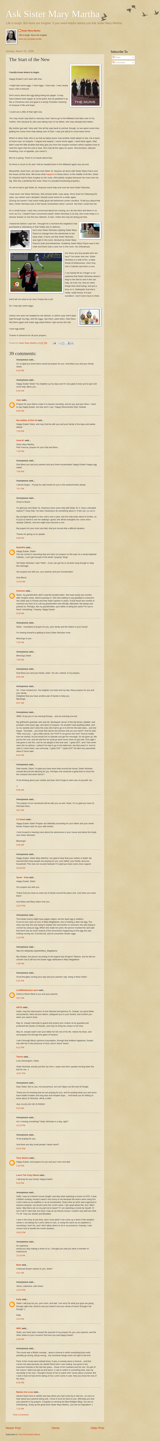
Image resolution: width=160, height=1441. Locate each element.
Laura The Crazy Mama (27, 1175)
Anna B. (20, 440)
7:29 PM (20, 451)
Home (55, 1428)
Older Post (97, 1428)
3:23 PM (20, 1319)
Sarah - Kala (22, 877)
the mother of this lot (26, 420)
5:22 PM (20, 981)
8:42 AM (20, 755)
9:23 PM (20, 1183)
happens (50, 174)
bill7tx (19, 1007)
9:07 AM (20, 810)
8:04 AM (20, 677)
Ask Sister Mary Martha (53, 14)
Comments (118, 62)
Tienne (19, 1056)
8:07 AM (20, 703)
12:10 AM (20, 1255)
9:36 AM (20, 845)
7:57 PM (20, 488)
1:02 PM (20, 937)
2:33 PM (20, 1165)
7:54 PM (20, 471)
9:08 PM (20, 538)
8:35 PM (20, 1382)
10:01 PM (20, 1232)
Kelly (18, 1299)
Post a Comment (21, 1414)
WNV (18, 1328)
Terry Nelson (22, 1158)
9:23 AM (20, 1108)
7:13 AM (20, 1408)
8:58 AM (20, 790)
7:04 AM (20, 642)
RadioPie (20, 547)
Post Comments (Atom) (29, 1434)
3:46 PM (20, 1339)
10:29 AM (20, 868)
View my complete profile (30, 39)
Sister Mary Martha (31, 30)
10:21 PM (20, 1148)
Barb (18, 1265)
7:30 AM (20, 659)
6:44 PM (20, 391)
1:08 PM (20, 963)
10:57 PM (20, 1073)
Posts (116, 57)
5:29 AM (20, 613)
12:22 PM (20, 1290)
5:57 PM (20, 998)
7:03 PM (20, 431)
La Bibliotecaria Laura (27, 990)
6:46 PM (20, 411)
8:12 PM (20, 1047)
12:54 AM (20, 581)
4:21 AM (20, 1273)
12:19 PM (20, 1125)
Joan (18, 400)
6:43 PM (20, 370)
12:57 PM (20, 906)
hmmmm (20, 591)
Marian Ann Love (24, 1392)
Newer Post (13, 1428)
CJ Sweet (21, 819)
